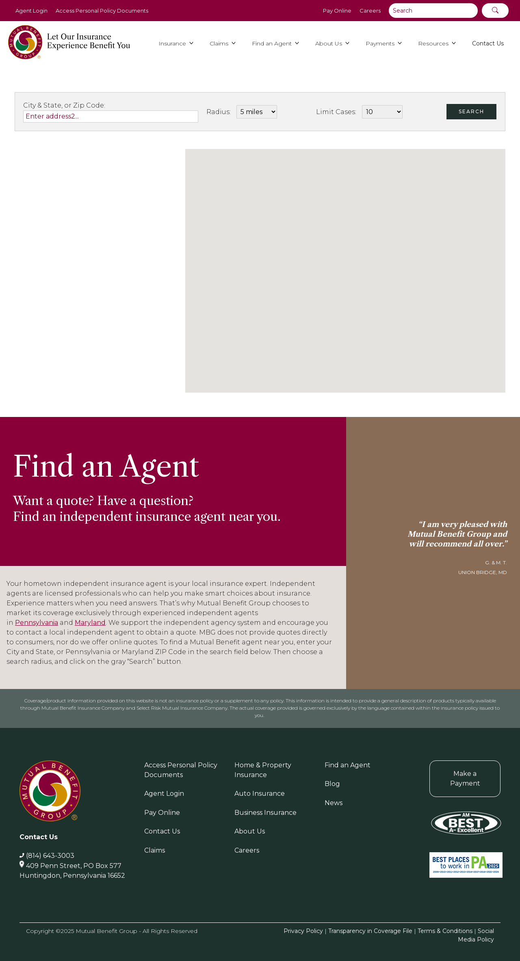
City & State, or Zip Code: (64, 105)
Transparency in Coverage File (370, 931)
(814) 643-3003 (50, 856)
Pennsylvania (36, 622)
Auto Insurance (259, 793)
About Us (249, 831)
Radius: (218, 112)
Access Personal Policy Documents (102, 10)
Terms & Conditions (445, 931)
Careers (370, 10)
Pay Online (337, 10)
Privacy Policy (303, 931)
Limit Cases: (336, 112)
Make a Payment (465, 778)
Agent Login (31, 10)
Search (471, 111)
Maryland (90, 622)
